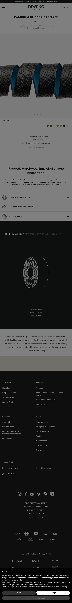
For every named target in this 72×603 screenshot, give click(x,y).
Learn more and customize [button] (36, 598)
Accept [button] (53, 593)
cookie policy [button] (18, 580)
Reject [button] (18, 593)
